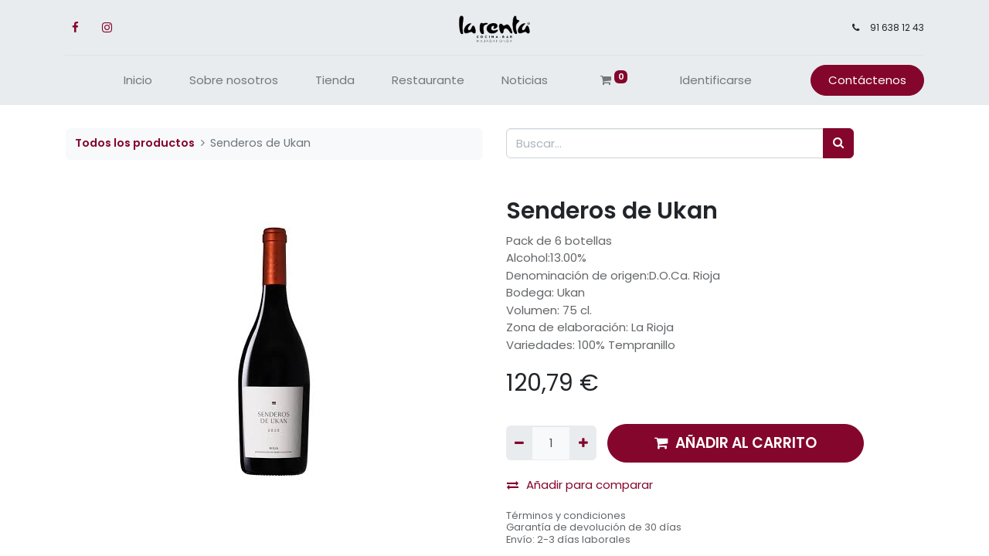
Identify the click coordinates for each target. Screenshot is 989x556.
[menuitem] (138, 81)
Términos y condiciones (566, 515)
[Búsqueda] (838, 143)
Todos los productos (135, 143)
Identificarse (716, 80)
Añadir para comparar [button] (580, 484)
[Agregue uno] (582, 442)
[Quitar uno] (519, 442)
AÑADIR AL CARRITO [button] (735, 442)
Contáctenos (867, 80)
